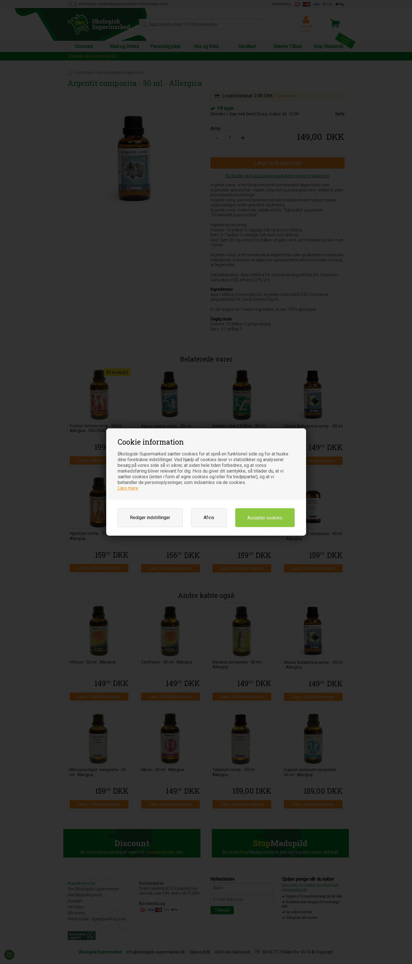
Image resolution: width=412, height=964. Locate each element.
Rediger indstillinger (150, 517)
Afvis (209, 517)
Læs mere (128, 488)
